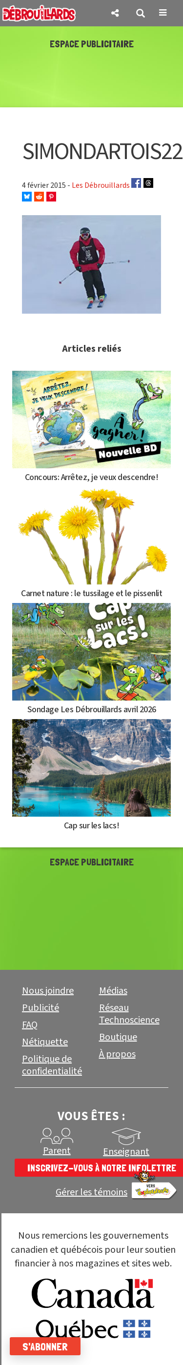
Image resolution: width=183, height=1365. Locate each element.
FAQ (30, 1025)
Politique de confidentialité (52, 1065)
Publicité (40, 1008)
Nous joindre (48, 991)
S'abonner (45, 1346)
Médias (113, 991)
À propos (117, 1054)
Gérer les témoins (91, 1192)
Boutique (118, 1037)
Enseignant (126, 1152)
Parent (57, 1151)
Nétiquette (45, 1042)
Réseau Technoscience (129, 1014)
